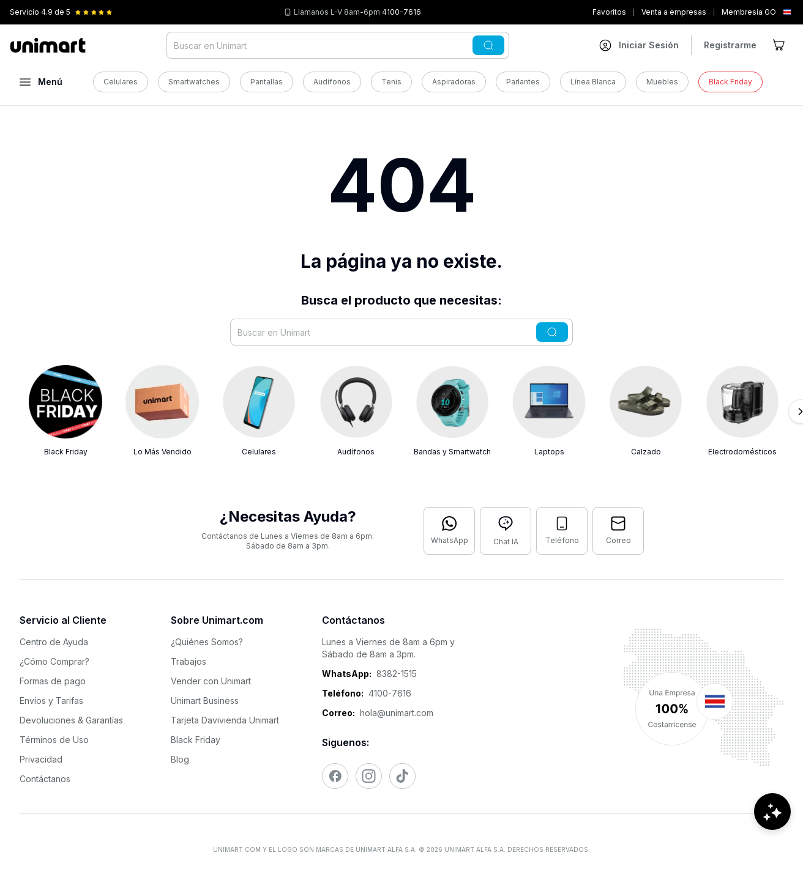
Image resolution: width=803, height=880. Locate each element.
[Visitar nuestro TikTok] (402, 776)
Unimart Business (205, 700)
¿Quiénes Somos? (207, 642)
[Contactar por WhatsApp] (449, 531)
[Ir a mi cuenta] (639, 45)
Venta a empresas (673, 12)
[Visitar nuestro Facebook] (335, 776)
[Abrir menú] (41, 82)
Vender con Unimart (211, 681)
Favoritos (609, 12)
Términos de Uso (54, 739)
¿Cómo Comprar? (54, 661)
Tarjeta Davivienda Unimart (225, 720)
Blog (180, 759)
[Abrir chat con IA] (505, 531)
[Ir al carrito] (779, 45)
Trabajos (188, 661)
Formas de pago (53, 681)
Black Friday (195, 739)
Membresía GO (749, 12)
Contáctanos (45, 779)
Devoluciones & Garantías (71, 720)
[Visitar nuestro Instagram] (369, 776)
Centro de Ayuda (54, 642)
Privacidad (41, 759)
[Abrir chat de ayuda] (772, 843)
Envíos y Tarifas (51, 700)
